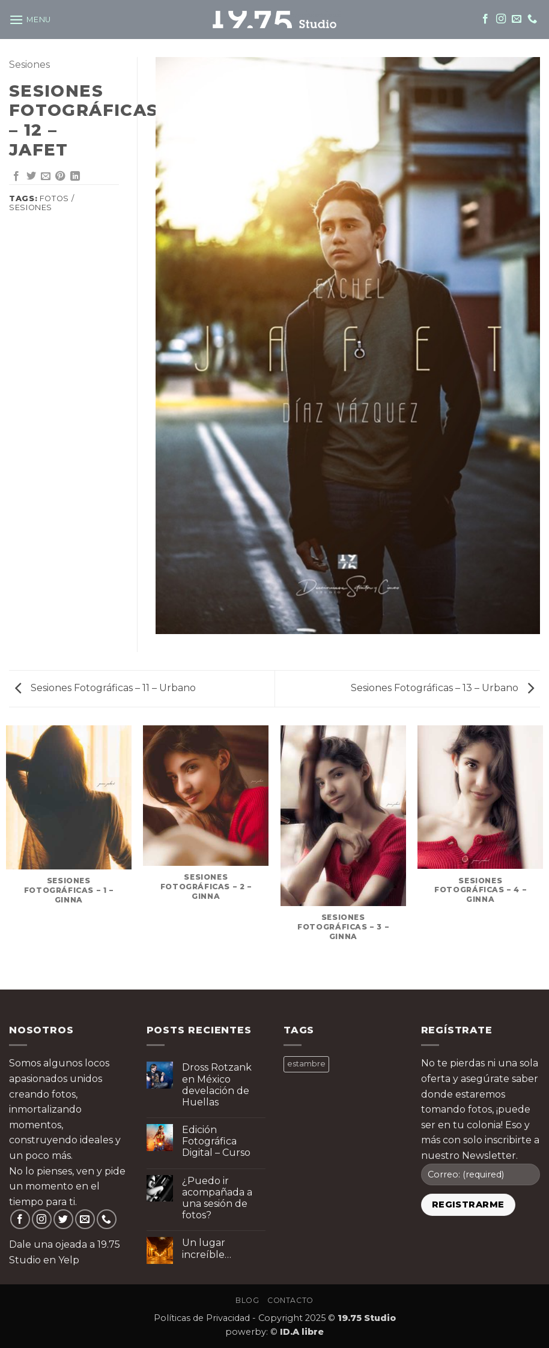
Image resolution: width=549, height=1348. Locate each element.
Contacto (290, 1300)
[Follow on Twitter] (63, 1219)
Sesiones (29, 64)
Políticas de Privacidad (202, 1318)
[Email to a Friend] (45, 176)
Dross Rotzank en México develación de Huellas (217, 1085)
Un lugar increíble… (206, 1248)
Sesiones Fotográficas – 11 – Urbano (105, 688)
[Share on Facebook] (16, 176)
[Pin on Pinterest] (60, 176)
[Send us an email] (516, 19)
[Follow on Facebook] (485, 19)
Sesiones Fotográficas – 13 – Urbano (442, 688)
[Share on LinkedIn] (75, 176)
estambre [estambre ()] (306, 1063)
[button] (30, 19)
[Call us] (532, 19)
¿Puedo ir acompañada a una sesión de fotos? (217, 1198)
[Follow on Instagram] (501, 19)
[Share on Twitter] (31, 176)
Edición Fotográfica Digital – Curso (216, 1141)
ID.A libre (302, 1331)
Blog (247, 1300)
